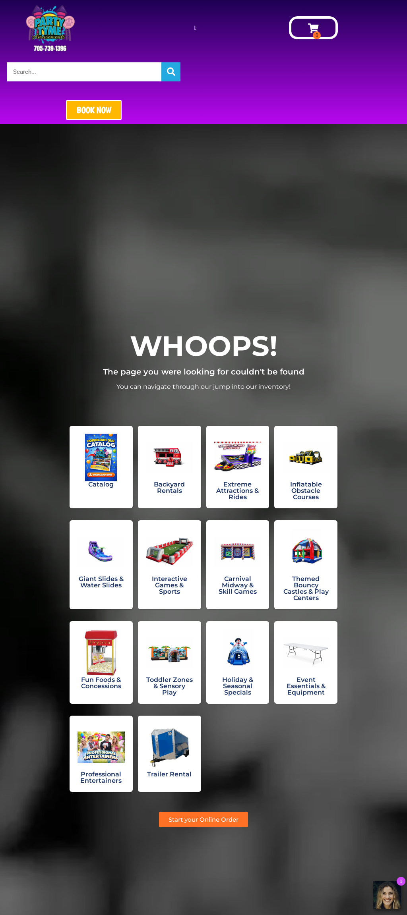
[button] (195, 28)
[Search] (170, 71)
